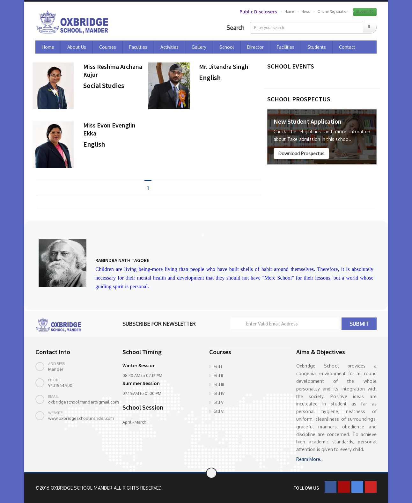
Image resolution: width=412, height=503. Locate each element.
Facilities (285, 47)
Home (289, 11)
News (305, 11)
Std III (219, 384)
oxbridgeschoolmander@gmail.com (83, 402)
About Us (76, 47)
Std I (218, 366)
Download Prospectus (301, 153)
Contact (347, 47)
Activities (169, 47)
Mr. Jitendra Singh (223, 66)
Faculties (138, 47)
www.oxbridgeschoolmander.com (81, 418)
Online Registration (333, 11)
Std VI (219, 411)
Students (316, 47)
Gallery (199, 47)
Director (255, 47)
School (226, 47)
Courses (107, 47)
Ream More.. (309, 459)
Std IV (219, 393)
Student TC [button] (364, 11)
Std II (218, 375)
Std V (219, 402)
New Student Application (308, 121)
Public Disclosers (258, 11)
